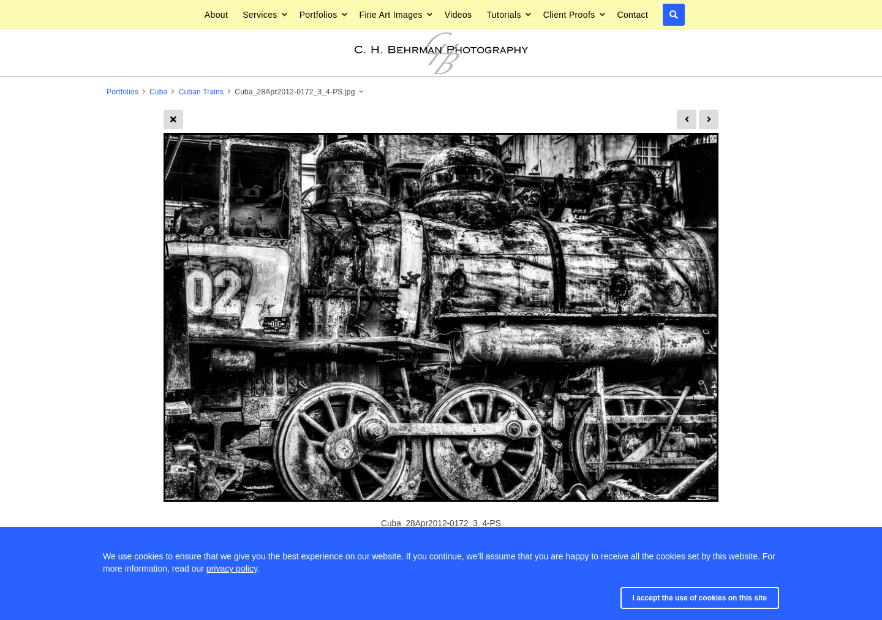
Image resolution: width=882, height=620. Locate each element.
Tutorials (503, 15)
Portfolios (318, 15)
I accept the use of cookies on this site (700, 598)
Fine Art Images (391, 15)
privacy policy (231, 568)
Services (260, 15)
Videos (458, 15)
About (216, 15)
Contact (632, 15)
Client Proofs (569, 15)
